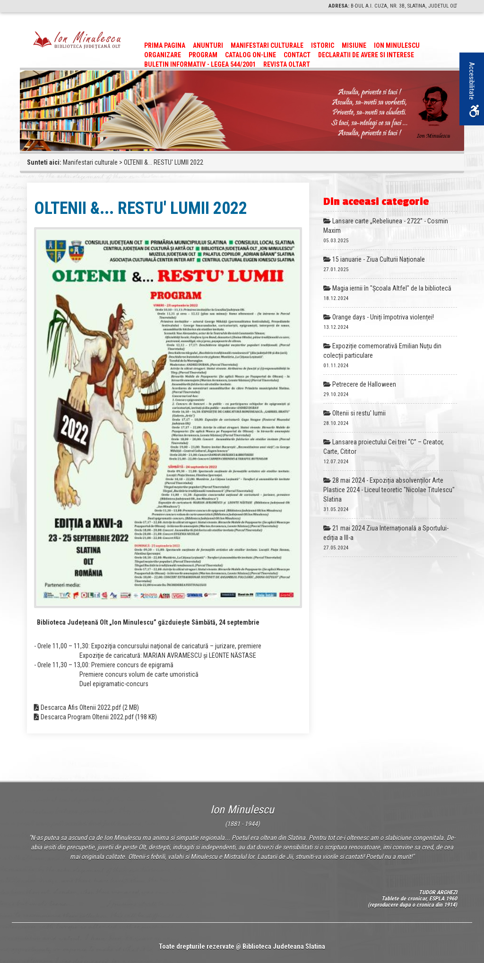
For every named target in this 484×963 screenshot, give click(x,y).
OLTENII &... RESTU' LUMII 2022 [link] (163, 162)
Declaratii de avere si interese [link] (366, 55)
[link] (76, 39)
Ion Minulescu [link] (397, 45)
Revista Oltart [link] (286, 64)
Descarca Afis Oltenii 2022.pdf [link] (81, 707)
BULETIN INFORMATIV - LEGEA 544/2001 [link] (200, 64)
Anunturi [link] (208, 45)
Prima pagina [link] (164, 45)
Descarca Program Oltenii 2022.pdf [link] (87, 717)
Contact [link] (297, 55)
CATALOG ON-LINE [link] (250, 55)
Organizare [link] (162, 55)
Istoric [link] (322, 45)
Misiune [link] (354, 45)
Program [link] (203, 55)
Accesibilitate (473, 89)
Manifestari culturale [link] (267, 45)
